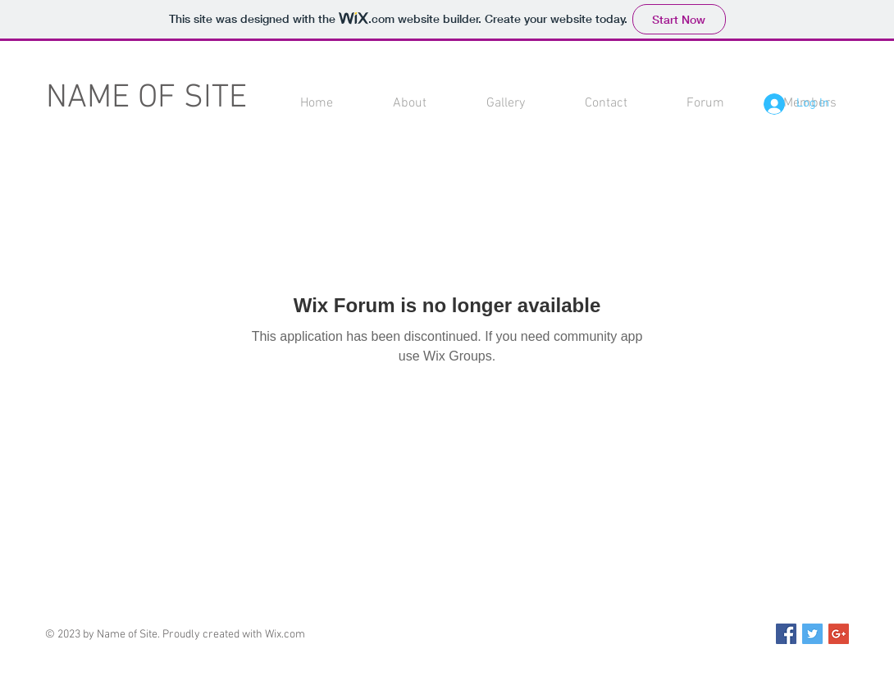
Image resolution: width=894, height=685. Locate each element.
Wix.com (285, 635)
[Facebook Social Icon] (786, 634)
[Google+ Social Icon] (838, 634)
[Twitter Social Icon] (812, 634)
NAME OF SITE (146, 98)
